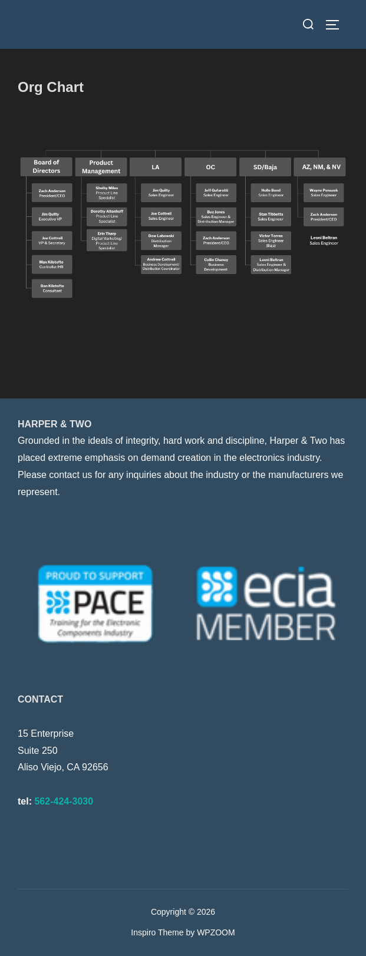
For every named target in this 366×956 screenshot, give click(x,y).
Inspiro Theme (157, 932)
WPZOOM (216, 932)
